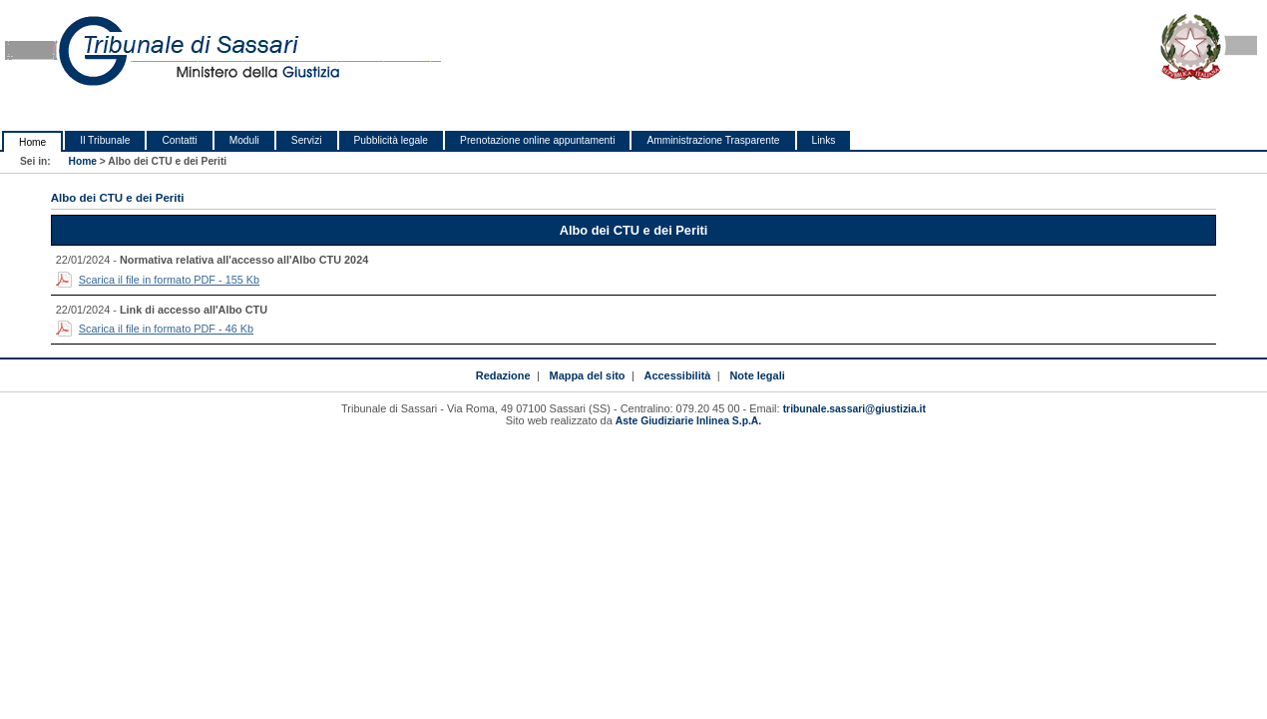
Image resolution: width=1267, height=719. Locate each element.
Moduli (244, 140)
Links (824, 140)
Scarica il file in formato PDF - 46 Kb (166, 329)
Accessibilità (677, 375)
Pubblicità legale (391, 140)
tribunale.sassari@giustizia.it (854, 408)
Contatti (179, 140)
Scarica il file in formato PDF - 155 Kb (169, 280)
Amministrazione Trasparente (712, 140)
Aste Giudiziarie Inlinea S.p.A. (688, 420)
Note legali (756, 375)
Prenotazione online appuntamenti (537, 140)
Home (32, 142)
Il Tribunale (105, 140)
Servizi (306, 140)
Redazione (503, 375)
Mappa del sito (588, 375)
